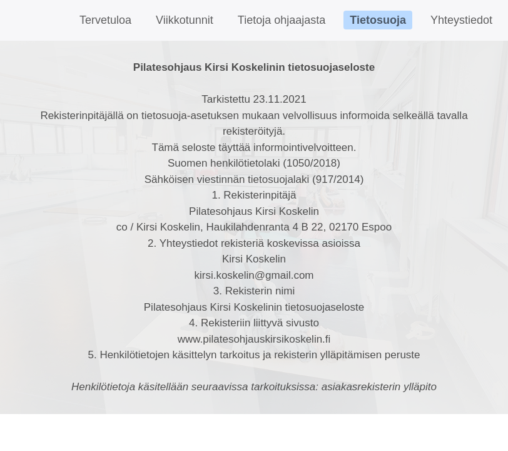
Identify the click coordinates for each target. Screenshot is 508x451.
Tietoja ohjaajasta (281, 20)
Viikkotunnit (184, 20)
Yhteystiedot (461, 20)
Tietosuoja (378, 20)
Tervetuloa (105, 20)
